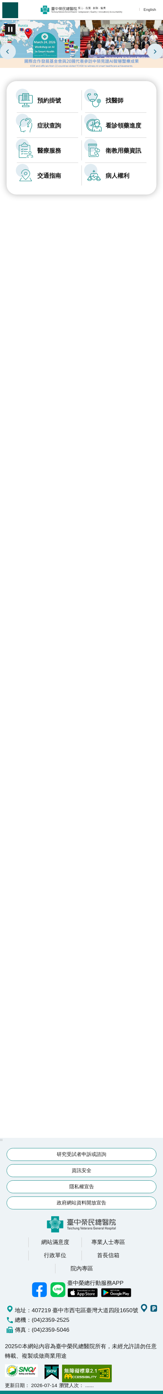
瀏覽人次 (69, 1385)
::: (1, 20)
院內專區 (82, 1268)
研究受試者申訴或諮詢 (81, 1154)
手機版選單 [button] (10, 10)
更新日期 (15, 1385)
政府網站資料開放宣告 (81, 1202)
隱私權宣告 (81, 1186)
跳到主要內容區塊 (3, 3)
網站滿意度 (55, 1242)
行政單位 (55, 1255)
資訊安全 (81, 1170)
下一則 (155, 51)
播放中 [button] (10, 29)
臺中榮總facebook (39, 1289)
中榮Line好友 (58, 1289)
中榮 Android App (116, 1292)
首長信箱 (108, 1255)
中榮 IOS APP (82, 1292)
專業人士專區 (108, 1242)
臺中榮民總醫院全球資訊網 (81, 10)
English (150, 9)
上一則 (8, 51)
